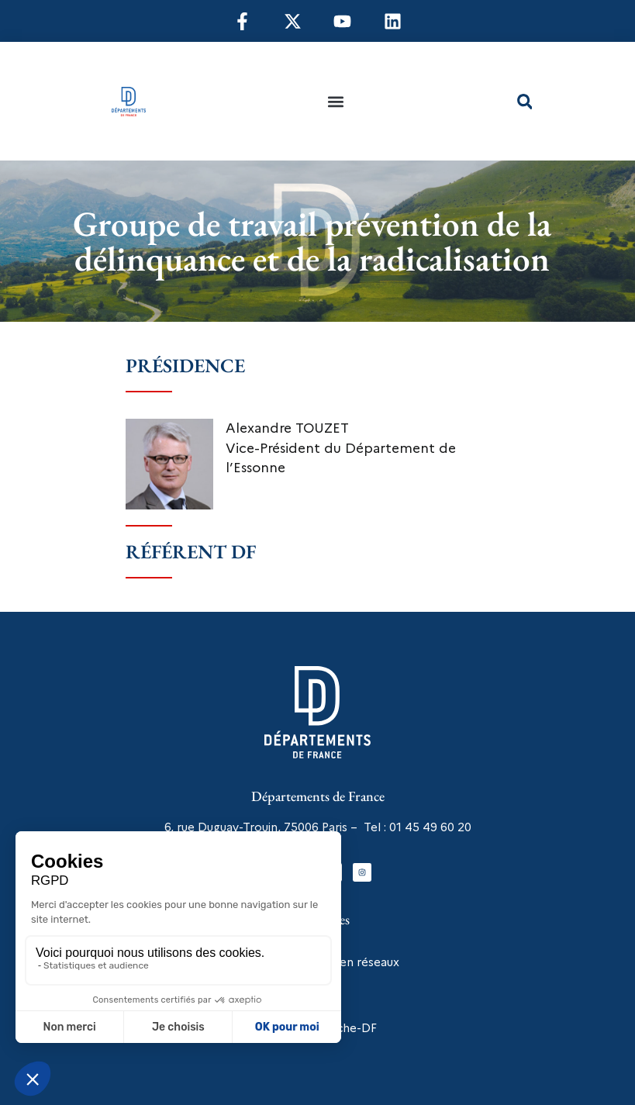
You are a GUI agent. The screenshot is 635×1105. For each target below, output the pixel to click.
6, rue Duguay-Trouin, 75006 (241, 827)
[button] (336, 101)
